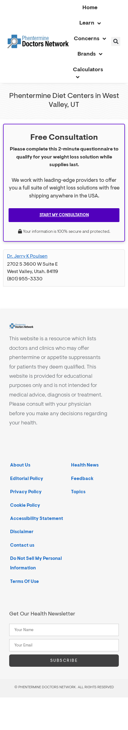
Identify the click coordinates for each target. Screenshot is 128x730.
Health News (85, 465)
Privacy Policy (26, 492)
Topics (78, 492)
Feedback (82, 479)
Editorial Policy (26, 479)
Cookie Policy (25, 505)
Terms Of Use (24, 581)
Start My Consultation (64, 215)
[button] (115, 41)
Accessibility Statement (36, 518)
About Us (20, 465)
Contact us (22, 545)
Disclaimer (21, 532)
